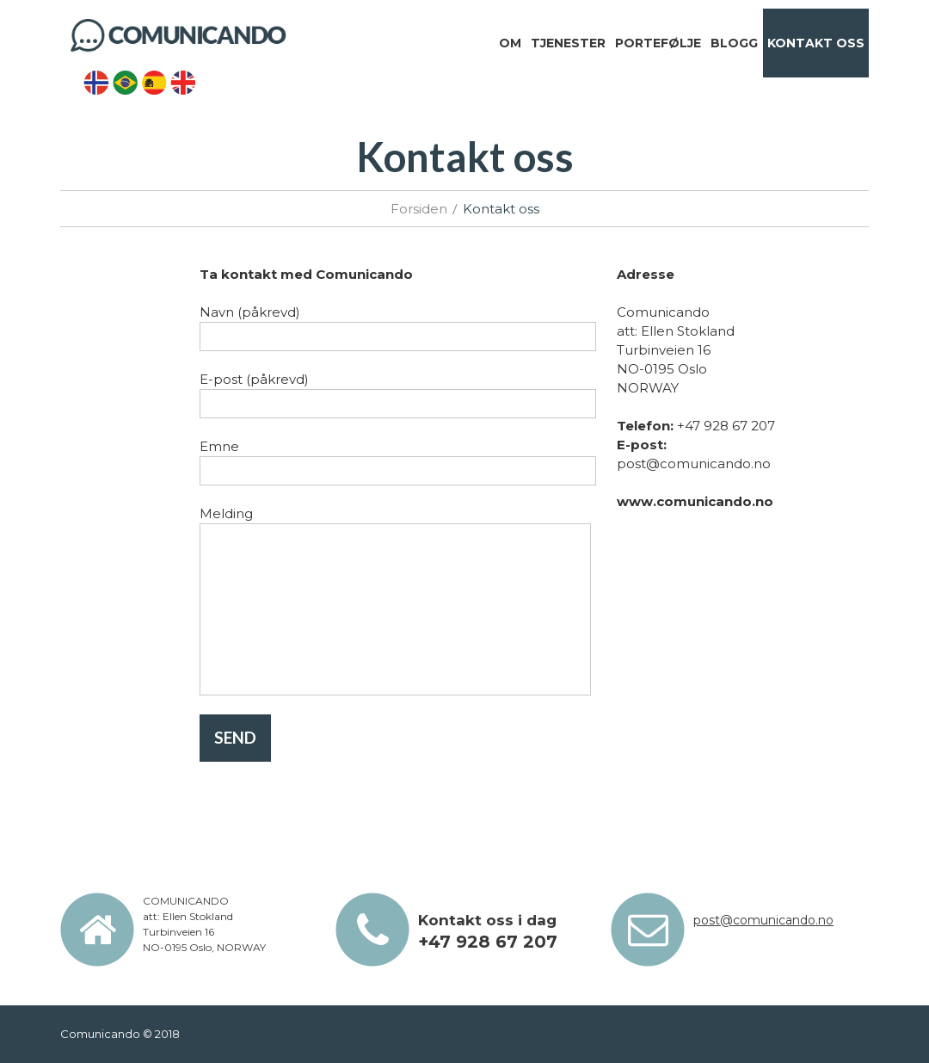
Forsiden (419, 209)
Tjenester (568, 43)
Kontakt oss (815, 43)
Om (510, 43)
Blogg (734, 43)
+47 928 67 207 (487, 941)
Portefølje (658, 43)
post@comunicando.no (763, 920)
